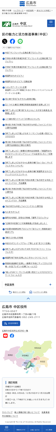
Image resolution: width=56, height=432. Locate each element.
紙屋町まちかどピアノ (14, 76)
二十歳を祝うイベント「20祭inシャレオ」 (22, 119)
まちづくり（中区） (44, 10)
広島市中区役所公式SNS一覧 (15, 331)
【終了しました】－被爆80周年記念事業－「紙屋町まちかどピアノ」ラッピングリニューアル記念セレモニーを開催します (28, 154)
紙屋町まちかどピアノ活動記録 (18, 81)
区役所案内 (13, 323)
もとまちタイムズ (12, 212)
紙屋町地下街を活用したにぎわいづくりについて (26, 258)
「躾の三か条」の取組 (14, 238)
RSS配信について (10, 416)
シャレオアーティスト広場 (16, 87)
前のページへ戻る (19, 292)
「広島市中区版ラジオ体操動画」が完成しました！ (26, 223)
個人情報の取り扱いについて (27, 412)
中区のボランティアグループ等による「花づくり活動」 (28, 243)
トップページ (18, 10)
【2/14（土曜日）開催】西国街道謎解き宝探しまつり (27, 105)
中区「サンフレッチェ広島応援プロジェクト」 (23, 53)
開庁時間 (12, 382)
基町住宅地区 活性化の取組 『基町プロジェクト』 (26, 218)
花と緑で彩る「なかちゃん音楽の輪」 (20, 99)
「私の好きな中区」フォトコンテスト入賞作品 (24, 206)
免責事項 (46, 412)
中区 (25, 24)
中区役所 (30, 10)
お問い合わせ (35, 430)
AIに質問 (49, 429)
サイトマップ (7, 412)
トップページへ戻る (40, 292)
